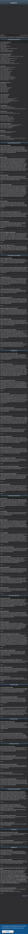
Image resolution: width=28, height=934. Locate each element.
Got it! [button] (7, 931)
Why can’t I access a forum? (5, 73)
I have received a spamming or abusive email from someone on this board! (13, 108)
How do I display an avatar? (5, 61)
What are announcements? (4, 88)
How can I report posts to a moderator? (7, 76)
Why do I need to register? (4, 43)
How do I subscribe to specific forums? (6, 126)
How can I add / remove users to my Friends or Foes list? (10, 113)
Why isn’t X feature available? (5, 137)
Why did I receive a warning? (5, 75)
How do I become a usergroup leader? (6, 99)
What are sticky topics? (4, 89)
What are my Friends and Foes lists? (6, 112)
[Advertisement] (14, 19)
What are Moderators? (4, 96)
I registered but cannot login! (5, 46)
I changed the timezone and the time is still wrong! (8, 58)
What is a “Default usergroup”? (5, 101)
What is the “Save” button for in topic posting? (8, 77)
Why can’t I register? (3, 45)
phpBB (6, 303)
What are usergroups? (4, 97)
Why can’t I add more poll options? (6, 71)
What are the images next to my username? (7, 60)
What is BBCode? (3, 83)
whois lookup (2, 873)
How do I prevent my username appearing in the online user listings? (11, 56)
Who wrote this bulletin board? (5, 136)
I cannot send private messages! (5, 106)
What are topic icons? (4, 91)
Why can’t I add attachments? (5, 74)
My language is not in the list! (5, 59)
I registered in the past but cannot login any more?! (8, 48)
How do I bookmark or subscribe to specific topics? (8, 125)
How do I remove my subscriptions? (6, 127)
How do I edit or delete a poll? (5, 72)
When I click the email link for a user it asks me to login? (9, 63)
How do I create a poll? (4, 70)
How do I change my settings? (5, 55)
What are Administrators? (4, 95)
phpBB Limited (6, 852)
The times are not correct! (4, 57)
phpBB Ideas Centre (23, 861)
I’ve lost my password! (4, 49)
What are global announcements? (6, 87)
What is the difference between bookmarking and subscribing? (10, 124)
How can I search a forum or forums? (6, 116)
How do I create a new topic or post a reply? (7, 67)
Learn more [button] (21, 928)
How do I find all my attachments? (6, 132)
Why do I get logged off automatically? (6, 50)
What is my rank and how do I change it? (7, 62)
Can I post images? (3, 86)
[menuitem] (3, 35)
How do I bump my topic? (4, 79)
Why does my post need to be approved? (7, 78)
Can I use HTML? (3, 84)
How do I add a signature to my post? (6, 69)
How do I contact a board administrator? (7, 139)
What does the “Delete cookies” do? (6, 51)
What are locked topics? (4, 90)
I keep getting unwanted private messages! (7, 107)
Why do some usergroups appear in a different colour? (9, 100)
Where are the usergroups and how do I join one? (8, 98)
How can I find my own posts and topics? (7, 121)
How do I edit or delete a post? (5, 68)
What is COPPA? (3, 44)
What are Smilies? (3, 85)
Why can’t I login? (3, 47)
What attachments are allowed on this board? (8, 131)
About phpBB (2, 854)
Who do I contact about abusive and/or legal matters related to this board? (12, 138)
